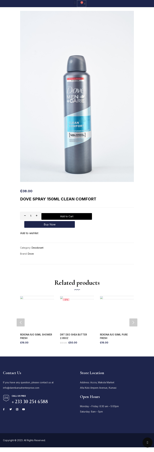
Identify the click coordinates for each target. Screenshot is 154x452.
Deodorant (37, 240)
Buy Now (109, 215)
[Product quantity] (30, 216)
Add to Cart (64, 215)
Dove (31, 246)
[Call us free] (6, 393)
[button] (75, 3)
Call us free (19, 391)
